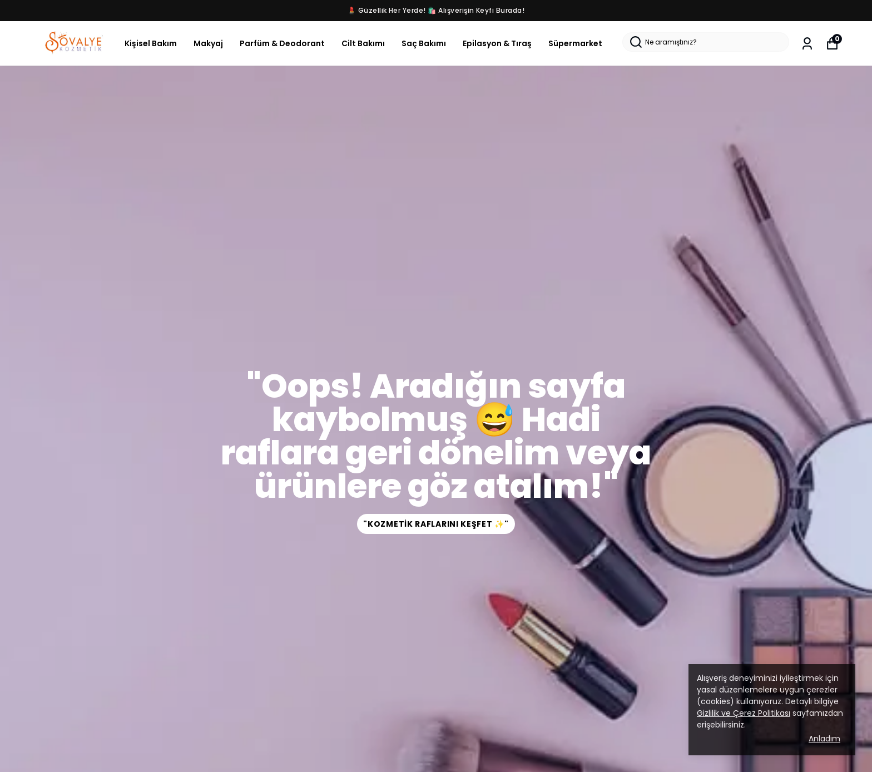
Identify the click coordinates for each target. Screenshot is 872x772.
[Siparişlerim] (807, 44)
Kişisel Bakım (151, 43)
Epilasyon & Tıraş (497, 43)
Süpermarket (575, 43)
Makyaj (208, 43)
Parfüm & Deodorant (282, 43)
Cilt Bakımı (363, 43)
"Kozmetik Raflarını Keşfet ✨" (435, 523)
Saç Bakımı (424, 43)
